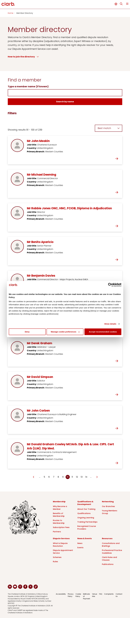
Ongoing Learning (85, 517)
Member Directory (24, 13)
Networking (108, 501)
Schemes (57, 557)
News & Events (84, 538)
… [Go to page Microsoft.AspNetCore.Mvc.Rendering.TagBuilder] (39, 476)
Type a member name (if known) (28, 86)
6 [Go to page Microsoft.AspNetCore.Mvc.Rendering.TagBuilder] (49, 476)
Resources (107, 538)
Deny (27, 332)
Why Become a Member (60, 507)
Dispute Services (61, 538)
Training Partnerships (87, 522)
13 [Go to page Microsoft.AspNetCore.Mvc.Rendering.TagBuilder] (82, 476)
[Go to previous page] (33, 477)
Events (80, 547)
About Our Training (86, 509)
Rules (55, 561)
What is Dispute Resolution (60, 544)
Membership (59, 501)
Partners (57, 531)
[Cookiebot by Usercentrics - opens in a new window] (110, 285)
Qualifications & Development (85, 503)
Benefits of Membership (59, 514)
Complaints (109, 594)
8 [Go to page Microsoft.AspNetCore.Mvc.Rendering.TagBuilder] (58, 476)
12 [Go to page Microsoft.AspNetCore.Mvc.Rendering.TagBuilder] (77, 476)
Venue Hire (94, 595)
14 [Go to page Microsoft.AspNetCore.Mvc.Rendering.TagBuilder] (86, 476)
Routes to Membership (59, 521)
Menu (127, 4)
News (79, 543)
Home (11, 13)
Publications (107, 564)
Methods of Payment (86, 596)
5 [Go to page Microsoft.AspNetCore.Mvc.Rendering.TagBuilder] (44, 476)
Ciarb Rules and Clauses (109, 558)
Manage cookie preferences (65, 332)
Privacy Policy (70, 595)
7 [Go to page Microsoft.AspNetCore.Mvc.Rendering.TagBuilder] (53, 476)
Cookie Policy (78, 595)
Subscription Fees (61, 527)
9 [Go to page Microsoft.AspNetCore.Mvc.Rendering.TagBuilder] (63, 476)
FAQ (100, 594)
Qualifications (84, 513)
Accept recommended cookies (103, 332)
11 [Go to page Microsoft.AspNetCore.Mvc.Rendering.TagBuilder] (72, 476)
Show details (110, 324)
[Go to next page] (97, 477)
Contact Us (119, 595)
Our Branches (108, 506)
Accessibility (61, 594)
